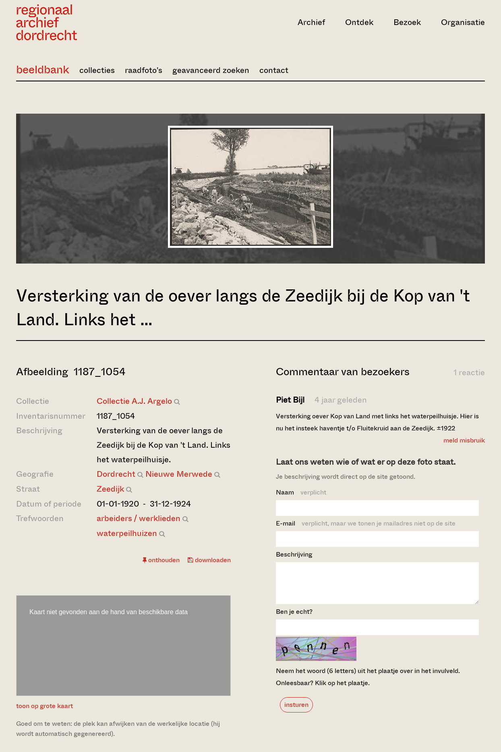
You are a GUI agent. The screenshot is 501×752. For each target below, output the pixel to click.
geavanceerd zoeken (210, 70)
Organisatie (463, 22)
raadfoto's (143, 70)
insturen (296, 712)
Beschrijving (294, 554)
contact (273, 70)
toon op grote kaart (44, 705)
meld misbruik (464, 440)
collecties (97, 70)
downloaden (209, 560)
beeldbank (42, 69)
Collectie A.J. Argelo (134, 401)
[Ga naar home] (86, 22)
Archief (311, 22)
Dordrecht (116, 474)
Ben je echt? (294, 618)
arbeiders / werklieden (138, 518)
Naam (301, 492)
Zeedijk (110, 489)
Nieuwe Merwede (178, 474)
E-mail (365, 523)
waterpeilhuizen (127, 533)
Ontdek (359, 22)
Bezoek (407, 22)
